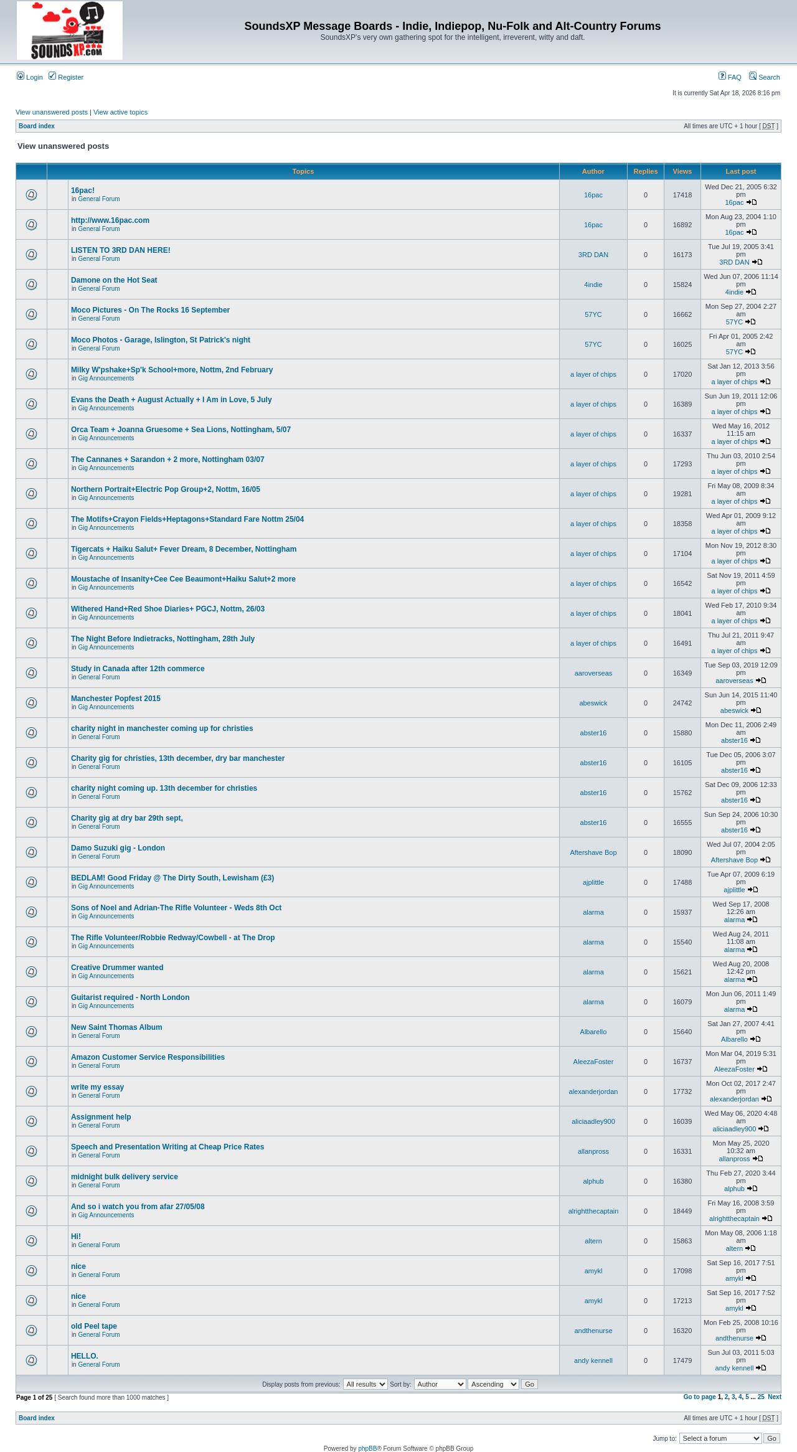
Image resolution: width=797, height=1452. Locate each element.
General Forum (99, 199)
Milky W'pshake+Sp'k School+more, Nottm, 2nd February (172, 369)
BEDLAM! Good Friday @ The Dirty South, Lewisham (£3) (172, 878)
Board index (37, 126)
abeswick (593, 703)
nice (78, 1266)
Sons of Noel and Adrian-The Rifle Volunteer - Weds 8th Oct (176, 907)
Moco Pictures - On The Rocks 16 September (150, 310)
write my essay (97, 1087)
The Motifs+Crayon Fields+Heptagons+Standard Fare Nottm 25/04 (187, 519)
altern (593, 1241)
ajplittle (593, 882)
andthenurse (593, 1330)
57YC (593, 314)
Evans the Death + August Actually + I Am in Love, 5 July (171, 399)
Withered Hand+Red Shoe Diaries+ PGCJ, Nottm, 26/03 (168, 609)
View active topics (120, 112)
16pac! (83, 190)
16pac (593, 195)
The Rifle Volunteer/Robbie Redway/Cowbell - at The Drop (173, 937)
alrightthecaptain (593, 1211)
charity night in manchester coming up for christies (162, 728)
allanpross (593, 1151)
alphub (593, 1181)
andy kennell (593, 1360)
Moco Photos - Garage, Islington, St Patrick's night (160, 340)
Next (774, 1396)
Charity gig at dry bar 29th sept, (127, 818)
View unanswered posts (52, 112)
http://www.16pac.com (110, 220)
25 (761, 1396)
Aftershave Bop (593, 852)
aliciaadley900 (593, 1121)
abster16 (593, 733)
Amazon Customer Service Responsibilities (148, 1057)
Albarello (593, 1031)
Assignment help (101, 1117)
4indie (593, 284)
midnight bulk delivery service (124, 1176)
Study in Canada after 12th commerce (138, 668)
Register (66, 77)
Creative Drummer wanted (117, 967)
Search (764, 77)
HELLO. (84, 1356)
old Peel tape (94, 1326)
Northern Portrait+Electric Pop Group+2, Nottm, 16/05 (165, 489)
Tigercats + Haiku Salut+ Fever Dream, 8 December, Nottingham (184, 549)
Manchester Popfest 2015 (116, 698)
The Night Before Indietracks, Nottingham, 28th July (163, 638)
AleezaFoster (593, 1061)
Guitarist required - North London (130, 997)
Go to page (700, 1396)
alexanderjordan (593, 1091)
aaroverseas (594, 673)
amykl (594, 1271)
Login (30, 77)
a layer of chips (593, 374)
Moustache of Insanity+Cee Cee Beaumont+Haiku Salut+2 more (183, 579)
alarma (593, 912)
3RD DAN (593, 254)
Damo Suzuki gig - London (118, 848)
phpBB (367, 1448)
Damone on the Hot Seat (114, 280)
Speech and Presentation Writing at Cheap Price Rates (168, 1147)
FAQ (730, 77)
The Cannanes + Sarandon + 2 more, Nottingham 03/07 (168, 459)
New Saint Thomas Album (117, 1027)
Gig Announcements (106, 378)
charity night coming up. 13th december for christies (164, 788)
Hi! (76, 1236)
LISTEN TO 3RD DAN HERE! (121, 250)
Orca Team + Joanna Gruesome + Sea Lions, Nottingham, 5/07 (181, 429)
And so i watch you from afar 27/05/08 (138, 1206)
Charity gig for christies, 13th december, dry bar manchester (178, 758)
